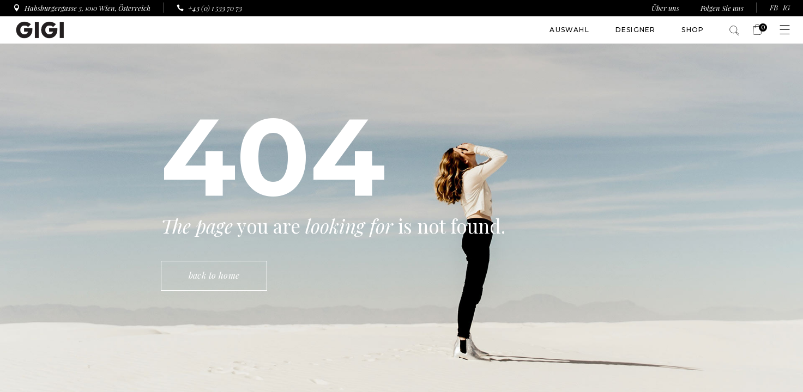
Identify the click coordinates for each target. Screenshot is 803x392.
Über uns (666, 8)
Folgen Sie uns (722, 8)
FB (774, 7)
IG (786, 7)
